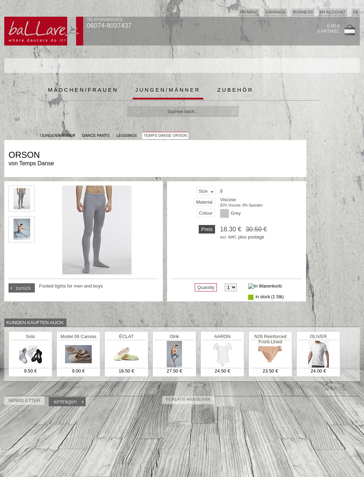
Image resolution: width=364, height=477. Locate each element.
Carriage (275, 12)
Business (303, 12)
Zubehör (235, 90)
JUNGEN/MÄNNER (58, 135)
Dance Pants (95, 135)
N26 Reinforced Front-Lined (270, 339)
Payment (249, 12)
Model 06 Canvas (78, 336)
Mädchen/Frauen (83, 90)
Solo (30, 336)
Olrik (174, 336)
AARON (222, 336)
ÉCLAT (126, 336)
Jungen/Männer (167, 90)
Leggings (127, 135)
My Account (333, 12)
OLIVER (318, 336)
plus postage (251, 237)
